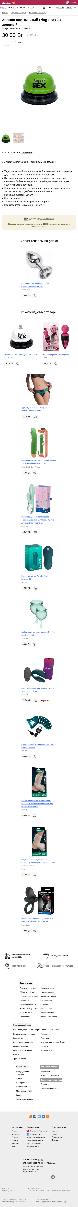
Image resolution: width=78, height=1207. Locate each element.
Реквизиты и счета (33, 1147)
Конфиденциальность (35, 1140)
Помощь (55, 1140)
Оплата (69, 8)
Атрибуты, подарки (18, 13)
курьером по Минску (46, 219)
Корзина (55, 1131)
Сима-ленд (27, 152)
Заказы (54, 1134)
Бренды (15, 1146)
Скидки (31, 7)
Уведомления (57, 1137)
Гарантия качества (34, 1143)
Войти (71, 2)
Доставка (60, 8)
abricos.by (5, 1188)
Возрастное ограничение (36, 1137)
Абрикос (5, 13)
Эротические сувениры (37, 13)
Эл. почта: (33, 1166)
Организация (33, 1127)
